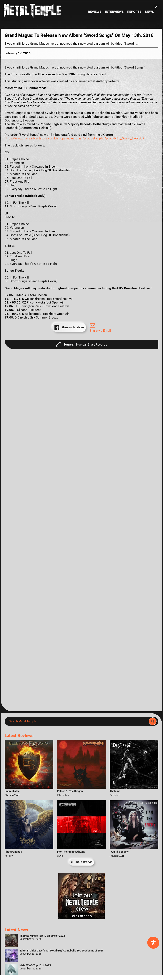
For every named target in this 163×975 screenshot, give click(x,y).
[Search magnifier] (153, 721)
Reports (134, 12)
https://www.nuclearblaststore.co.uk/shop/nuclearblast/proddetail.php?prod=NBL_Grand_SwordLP (74, 138)
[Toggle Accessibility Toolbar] (153, 942)
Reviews (94, 12)
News (149, 12)
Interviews (114, 12)
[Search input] (77, 721)
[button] (156, 7)
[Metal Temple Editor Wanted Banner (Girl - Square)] (81, 918)
